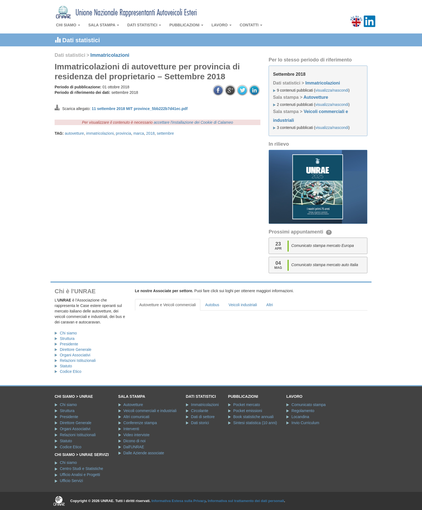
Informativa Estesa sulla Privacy (178, 501)
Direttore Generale (75, 349)
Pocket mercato (246, 404)
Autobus (212, 305)
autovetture (74, 133)
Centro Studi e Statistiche (81, 468)
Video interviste (136, 435)
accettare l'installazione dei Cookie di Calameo (193, 122)
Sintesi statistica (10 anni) (255, 423)
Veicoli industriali (243, 305)
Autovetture (315, 97)
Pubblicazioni (186, 25)
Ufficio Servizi (71, 480)
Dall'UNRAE (133, 447)
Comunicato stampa (308, 404)
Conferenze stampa (140, 423)
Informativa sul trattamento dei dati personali (246, 501)
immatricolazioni (100, 133)
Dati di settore (203, 417)
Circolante (199, 410)
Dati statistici (144, 25)
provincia (123, 133)
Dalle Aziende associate (143, 453)
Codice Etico (70, 371)
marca (138, 133)
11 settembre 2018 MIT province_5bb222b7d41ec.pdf (139, 108)
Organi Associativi (75, 355)
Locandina (300, 417)
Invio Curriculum (305, 423)
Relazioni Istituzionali (78, 360)
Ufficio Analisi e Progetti (80, 474)
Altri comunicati (136, 417)
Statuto (66, 366)
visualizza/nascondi (331, 90)
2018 (150, 133)
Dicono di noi (134, 441)
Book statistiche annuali (253, 417)
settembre (165, 133)
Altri (269, 305)
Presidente (69, 344)
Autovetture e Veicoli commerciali (167, 305)
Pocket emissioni (247, 410)
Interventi (131, 429)
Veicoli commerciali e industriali (150, 410)
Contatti (251, 25)
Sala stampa (103, 25)
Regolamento (302, 410)
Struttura (67, 338)
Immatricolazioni (109, 55)
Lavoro (222, 25)
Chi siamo (68, 25)
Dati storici (200, 423)
